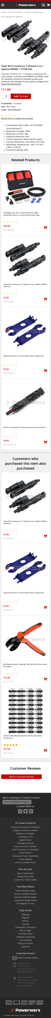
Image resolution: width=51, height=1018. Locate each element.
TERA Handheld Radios (25, 890)
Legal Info (25, 946)
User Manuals (25, 940)
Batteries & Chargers (25, 833)
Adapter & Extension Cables (25, 830)
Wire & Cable (25, 869)
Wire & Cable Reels (25, 873)
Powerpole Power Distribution (25, 856)
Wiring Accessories (25, 876)
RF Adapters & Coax (25, 903)
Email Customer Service (27, 957)
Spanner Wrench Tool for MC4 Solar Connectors (23, 356)
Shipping (25, 917)
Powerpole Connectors (25, 927)
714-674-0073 (23, 966)
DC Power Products (25, 822)
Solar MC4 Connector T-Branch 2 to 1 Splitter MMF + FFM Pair (25, 285)
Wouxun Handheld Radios (25, 894)
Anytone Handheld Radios (25, 897)
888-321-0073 (23, 963)
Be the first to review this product (17, 118)
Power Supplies (25, 859)
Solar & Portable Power (25, 862)
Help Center (25, 910)
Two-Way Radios (25, 886)
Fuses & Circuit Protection (25, 846)
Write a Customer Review (21, 776)
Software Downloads (25, 937)
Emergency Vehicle (25, 843)
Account (25, 924)
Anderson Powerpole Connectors (25, 827)
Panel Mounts (25, 852)
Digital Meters (25, 840)
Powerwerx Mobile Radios (25, 900)
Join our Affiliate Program (16, 801)
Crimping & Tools (25, 836)
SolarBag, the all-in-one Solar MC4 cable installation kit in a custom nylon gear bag (21, 214)
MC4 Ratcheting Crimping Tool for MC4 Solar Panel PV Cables (25, 665)
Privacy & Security (25, 943)
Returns (25, 921)
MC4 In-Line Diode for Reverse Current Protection (24, 427)
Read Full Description (11, 84)
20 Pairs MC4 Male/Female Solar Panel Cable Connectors (22, 737)
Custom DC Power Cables (25, 879)
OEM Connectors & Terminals (25, 849)
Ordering (25, 914)
